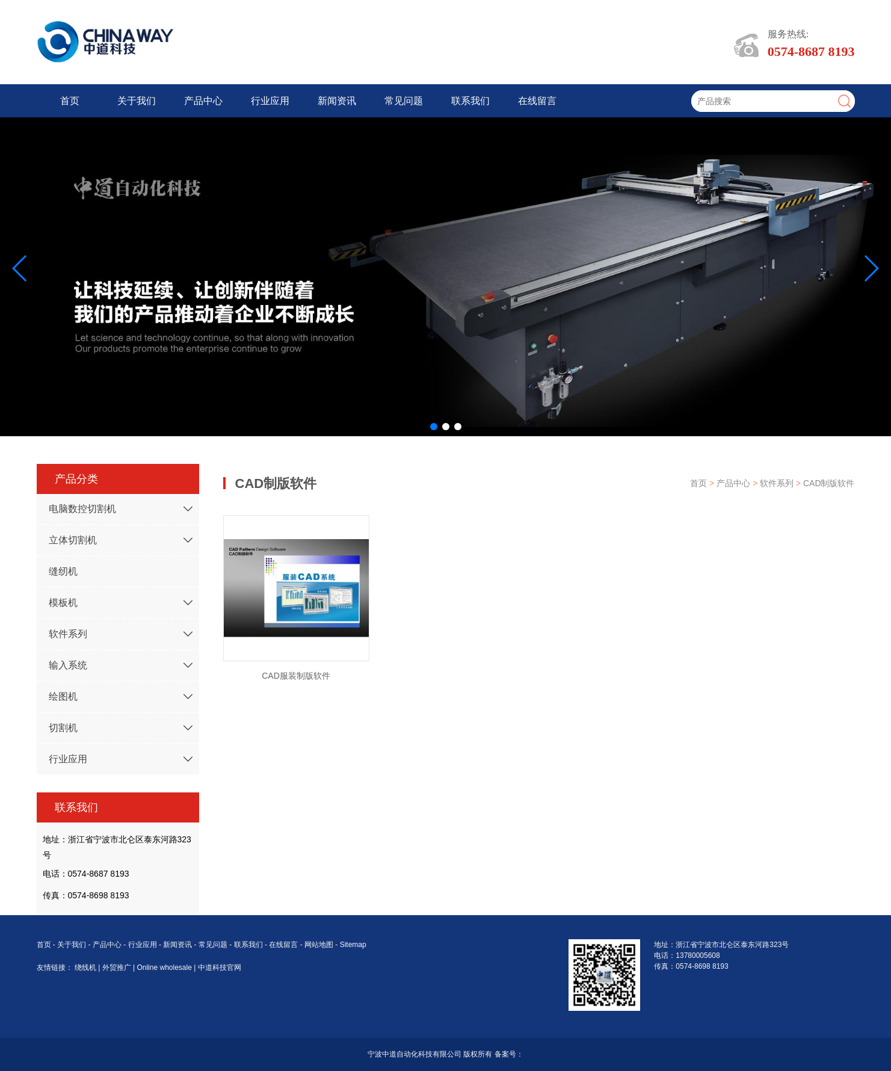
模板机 (63, 602)
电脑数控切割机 (82, 509)
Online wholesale (165, 967)
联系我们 (470, 101)
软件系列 (68, 634)
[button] (433, 426)
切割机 (63, 728)
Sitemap (353, 944)
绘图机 (63, 696)
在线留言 (537, 101)
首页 (69, 101)
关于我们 (136, 101)
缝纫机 (63, 571)
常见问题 (403, 101)
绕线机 (86, 967)
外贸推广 (117, 967)
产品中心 (203, 101)
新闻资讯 (337, 101)
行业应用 (270, 101)
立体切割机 (73, 540)
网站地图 (318, 944)
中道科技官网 (219, 967)
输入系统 (68, 665)
